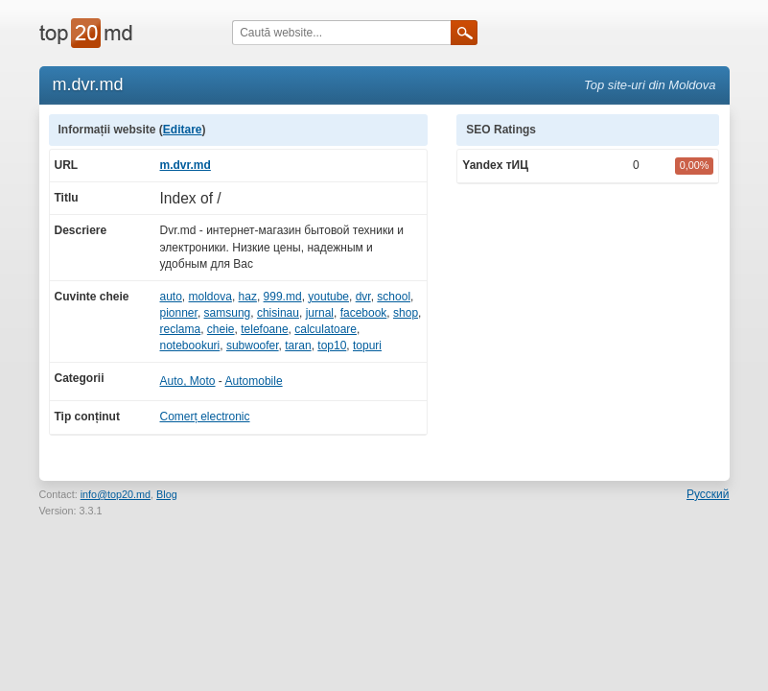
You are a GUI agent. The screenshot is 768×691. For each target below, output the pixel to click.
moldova (210, 296)
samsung (227, 313)
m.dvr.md (185, 165)
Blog (166, 494)
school (393, 296)
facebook (363, 313)
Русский (708, 494)
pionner (179, 313)
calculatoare (325, 329)
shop (405, 313)
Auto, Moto (188, 381)
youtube (328, 296)
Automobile (254, 381)
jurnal (320, 313)
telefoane (264, 329)
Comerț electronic (205, 416)
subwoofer (252, 345)
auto (171, 296)
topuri (367, 345)
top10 (331, 345)
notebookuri (190, 345)
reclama (180, 329)
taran (298, 345)
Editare (182, 129)
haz (248, 296)
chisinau (278, 313)
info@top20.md (116, 494)
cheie (221, 329)
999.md (283, 296)
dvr (363, 296)
